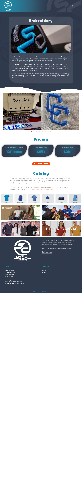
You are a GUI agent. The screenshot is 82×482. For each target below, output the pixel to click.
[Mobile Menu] (75, 6)
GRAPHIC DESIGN (10, 270)
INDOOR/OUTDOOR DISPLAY (13, 281)
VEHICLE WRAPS (9, 274)
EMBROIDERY (9, 277)
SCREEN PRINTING (10, 272)
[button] (31, 131)
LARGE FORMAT (9, 279)
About (44, 272)
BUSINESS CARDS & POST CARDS (14, 283)
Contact (44, 270)
